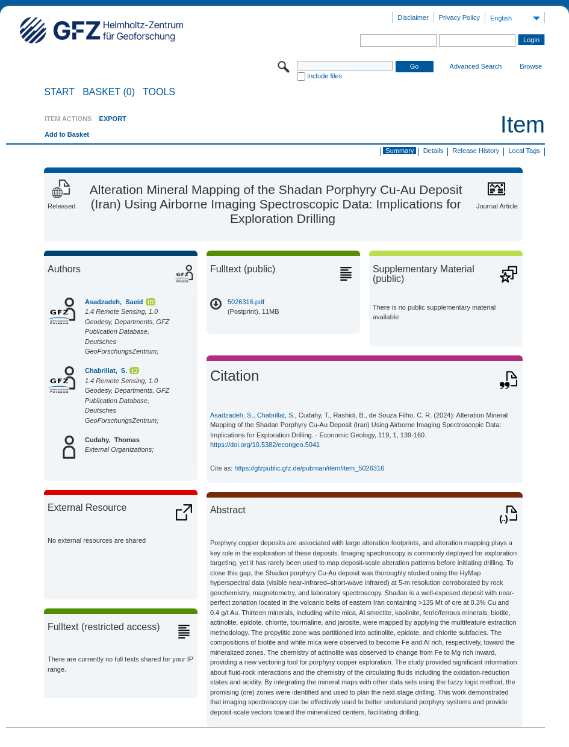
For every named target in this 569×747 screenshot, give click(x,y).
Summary (399, 150)
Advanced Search (476, 66)
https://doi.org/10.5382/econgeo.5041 (265, 444)
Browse (531, 66)
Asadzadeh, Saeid (114, 301)
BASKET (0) (108, 92)
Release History (476, 150)
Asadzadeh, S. (231, 415)
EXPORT (112, 118)
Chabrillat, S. (106, 370)
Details (433, 150)
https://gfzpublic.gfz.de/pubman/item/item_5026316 (309, 468)
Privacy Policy (459, 17)
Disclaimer (412, 17)
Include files (324, 76)
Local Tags (523, 150)
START (59, 92)
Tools (159, 92)
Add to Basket (67, 134)
